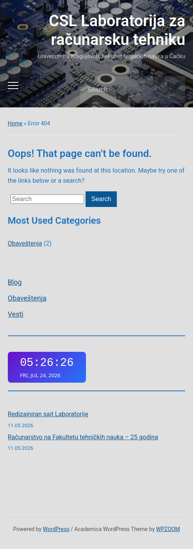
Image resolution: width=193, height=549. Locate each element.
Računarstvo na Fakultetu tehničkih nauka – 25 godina (83, 437)
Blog (15, 282)
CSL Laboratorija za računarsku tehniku (117, 30)
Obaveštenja (27, 298)
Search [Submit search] (172, 89)
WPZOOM (168, 529)
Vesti (15, 314)
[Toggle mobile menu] (13, 85)
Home (15, 123)
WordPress (56, 529)
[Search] (123, 89)
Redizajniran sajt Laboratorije (48, 414)
